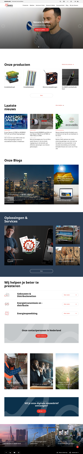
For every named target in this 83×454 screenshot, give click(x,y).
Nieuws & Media (50, 5)
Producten (25, 5)
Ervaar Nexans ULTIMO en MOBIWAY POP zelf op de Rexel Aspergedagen (15, 135)
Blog (67, 5)
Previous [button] (3, 26)
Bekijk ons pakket (41, 29)
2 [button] (38, 47)
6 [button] (46, 47)
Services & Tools (40, 5)
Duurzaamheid (60, 5)
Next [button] (79, 26)
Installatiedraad (9, 87)
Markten (32, 5)
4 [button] (42, 47)
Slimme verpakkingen (50, 87)
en (75, 1)
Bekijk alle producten (68, 65)
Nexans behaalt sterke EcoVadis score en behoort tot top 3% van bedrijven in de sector (67, 135)
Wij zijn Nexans (74, 5)
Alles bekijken (60, 106)
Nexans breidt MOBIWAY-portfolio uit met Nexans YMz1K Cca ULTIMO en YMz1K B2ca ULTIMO (41, 135)
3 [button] (40, 47)
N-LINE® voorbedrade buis (69, 88)
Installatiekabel (29, 87)
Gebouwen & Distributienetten (26, 297)
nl (77, 1)
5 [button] (44, 47)
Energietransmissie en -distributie (30, 306)
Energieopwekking (27, 315)
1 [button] (36, 47)
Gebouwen (7, 130)
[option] (41, 28)
